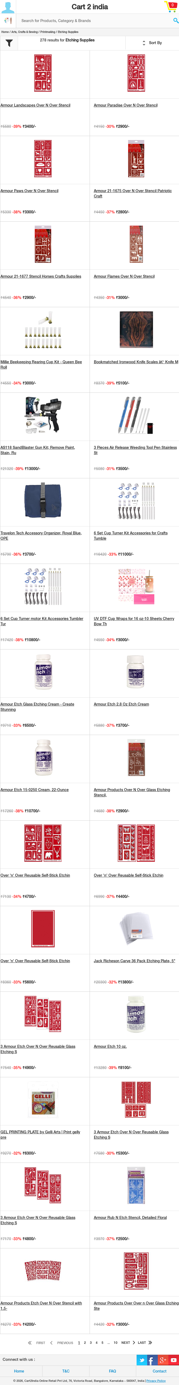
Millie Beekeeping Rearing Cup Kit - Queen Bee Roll (41, 364)
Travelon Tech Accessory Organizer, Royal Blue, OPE (41, 536)
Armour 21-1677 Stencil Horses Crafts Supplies (41, 276)
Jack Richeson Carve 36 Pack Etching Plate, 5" (134, 961)
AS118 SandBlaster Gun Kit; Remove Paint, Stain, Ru (38, 450)
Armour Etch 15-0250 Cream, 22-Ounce (35, 790)
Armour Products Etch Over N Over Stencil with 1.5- (41, 1306)
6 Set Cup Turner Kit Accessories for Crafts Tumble (131, 536)
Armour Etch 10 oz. (110, 1046)
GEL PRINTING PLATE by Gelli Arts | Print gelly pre (40, 1134)
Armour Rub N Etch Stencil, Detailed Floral (130, 1217)
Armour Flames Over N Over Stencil (124, 276)
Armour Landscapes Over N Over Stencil (35, 105)
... (108, 1343)
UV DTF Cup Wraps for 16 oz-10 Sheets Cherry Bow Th (134, 621)
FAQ (112, 1371)
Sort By (152, 43)
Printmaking (47, 31)
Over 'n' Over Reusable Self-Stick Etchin (35, 875)
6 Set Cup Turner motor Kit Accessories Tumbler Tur (42, 621)
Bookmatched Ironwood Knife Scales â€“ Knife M (136, 362)
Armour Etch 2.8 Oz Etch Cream (121, 704)
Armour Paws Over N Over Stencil (29, 191)
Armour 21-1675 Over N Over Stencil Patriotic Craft (133, 193)
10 (115, 1343)
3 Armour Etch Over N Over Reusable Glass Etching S (38, 1049)
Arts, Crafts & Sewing (24, 31)
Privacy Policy (156, 1380)
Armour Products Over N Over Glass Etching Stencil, (132, 792)
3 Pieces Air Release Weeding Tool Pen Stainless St (135, 450)
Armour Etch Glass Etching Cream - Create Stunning (37, 707)
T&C (65, 1371)
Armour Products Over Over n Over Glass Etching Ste (136, 1306)
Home (5, 31)
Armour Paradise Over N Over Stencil (126, 105)
